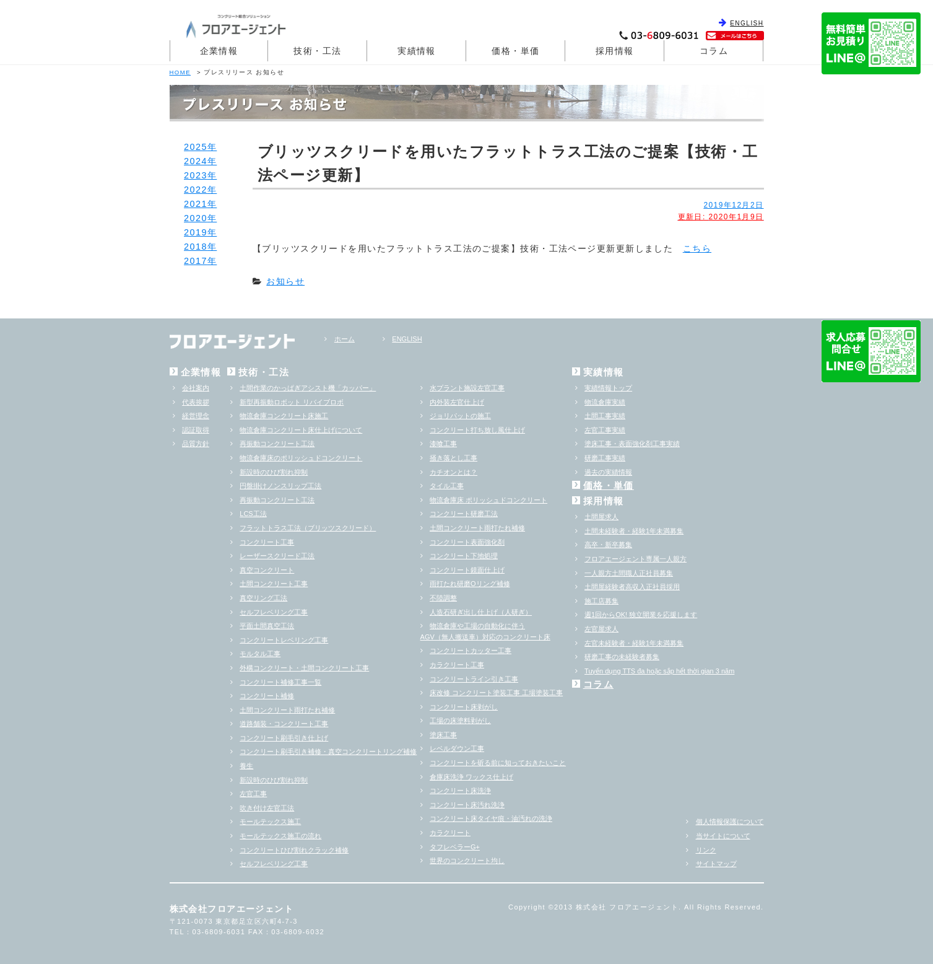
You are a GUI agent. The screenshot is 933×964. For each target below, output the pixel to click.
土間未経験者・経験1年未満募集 (633, 531)
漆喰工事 (443, 443)
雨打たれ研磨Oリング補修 (470, 583)
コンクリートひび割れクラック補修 (294, 850)
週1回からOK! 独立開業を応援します (640, 614)
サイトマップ (716, 863)
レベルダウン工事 (457, 748)
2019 (195, 232)
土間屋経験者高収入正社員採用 (632, 586)
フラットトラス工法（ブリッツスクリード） (308, 528)
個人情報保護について (730, 821)
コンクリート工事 (267, 542)
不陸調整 (443, 598)
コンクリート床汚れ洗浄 (467, 804)
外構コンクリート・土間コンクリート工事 (304, 668)
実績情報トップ (608, 388)
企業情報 (219, 51)
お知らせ (285, 281)
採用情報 (615, 51)
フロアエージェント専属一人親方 (635, 559)
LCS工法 (253, 513)
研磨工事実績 (604, 458)
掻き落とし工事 (453, 458)
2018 (195, 247)
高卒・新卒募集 (608, 544)
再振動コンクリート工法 (277, 443)
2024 (195, 161)
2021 (195, 204)
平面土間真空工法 (267, 625)
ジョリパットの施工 (460, 415)
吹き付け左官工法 (267, 808)
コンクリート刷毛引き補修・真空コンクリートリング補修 (328, 751)
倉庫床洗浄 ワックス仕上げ (471, 777)
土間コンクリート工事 (274, 583)
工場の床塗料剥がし (460, 720)
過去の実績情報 (608, 472)
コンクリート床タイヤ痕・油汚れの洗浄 (491, 818)
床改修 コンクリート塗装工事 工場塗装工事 (496, 692)
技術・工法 (317, 51)
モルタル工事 (260, 653)
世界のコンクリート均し (467, 860)
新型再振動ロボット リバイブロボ (292, 402)
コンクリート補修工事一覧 (280, 682)
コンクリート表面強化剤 (467, 542)
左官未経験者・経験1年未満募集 (633, 643)
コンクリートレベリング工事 (284, 640)
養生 (246, 765)
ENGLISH (746, 23)
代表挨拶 (195, 402)
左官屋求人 (601, 629)
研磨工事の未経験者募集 (621, 656)
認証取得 (195, 430)
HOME (180, 72)
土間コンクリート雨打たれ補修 (287, 710)
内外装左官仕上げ (457, 402)
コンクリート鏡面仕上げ (467, 570)
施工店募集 (601, 601)
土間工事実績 (604, 415)
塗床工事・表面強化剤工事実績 (632, 443)
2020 (195, 218)
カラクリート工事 (457, 664)
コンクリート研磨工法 (464, 513)
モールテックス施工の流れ (280, 835)
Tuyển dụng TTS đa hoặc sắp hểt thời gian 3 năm (659, 671)
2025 (195, 147)
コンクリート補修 (267, 695)
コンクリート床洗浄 (460, 790)
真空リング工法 (263, 598)
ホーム (344, 339)
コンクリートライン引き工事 (474, 679)
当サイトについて (723, 835)
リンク (706, 850)
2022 (195, 190)
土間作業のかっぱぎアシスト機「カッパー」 (308, 388)
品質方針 (195, 443)
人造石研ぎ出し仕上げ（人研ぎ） (481, 612)
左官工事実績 (604, 430)
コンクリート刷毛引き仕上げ (284, 738)
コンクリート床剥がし (464, 707)
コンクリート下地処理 (464, 555)
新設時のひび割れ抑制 (274, 472)
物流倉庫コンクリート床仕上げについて (301, 430)
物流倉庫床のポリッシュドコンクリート (301, 458)
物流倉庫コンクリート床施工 (284, 415)
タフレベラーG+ (455, 847)
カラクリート (450, 832)
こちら (697, 248)
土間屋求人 (601, 516)
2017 (195, 261)
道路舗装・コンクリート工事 (284, 723)
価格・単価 (515, 51)
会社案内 (195, 388)
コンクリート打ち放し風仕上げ (477, 430)
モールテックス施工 (270, 821)
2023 (195, 175)
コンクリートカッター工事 (470, 650)
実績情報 (416, 51)
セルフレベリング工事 (274, 612)
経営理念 (195, 415)
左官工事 (253, 793)
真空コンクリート (267, 570)
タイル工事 (447, 485)
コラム (714, 51)
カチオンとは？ (453, 472)
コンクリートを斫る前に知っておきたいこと (498, 762)
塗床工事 (443, 734)
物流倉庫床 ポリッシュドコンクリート (488, 500)
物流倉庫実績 (604, 402)
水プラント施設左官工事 (467, 388)
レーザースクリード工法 (277, 555)
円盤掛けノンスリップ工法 (280, 485)
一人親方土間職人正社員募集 (628, 573)
